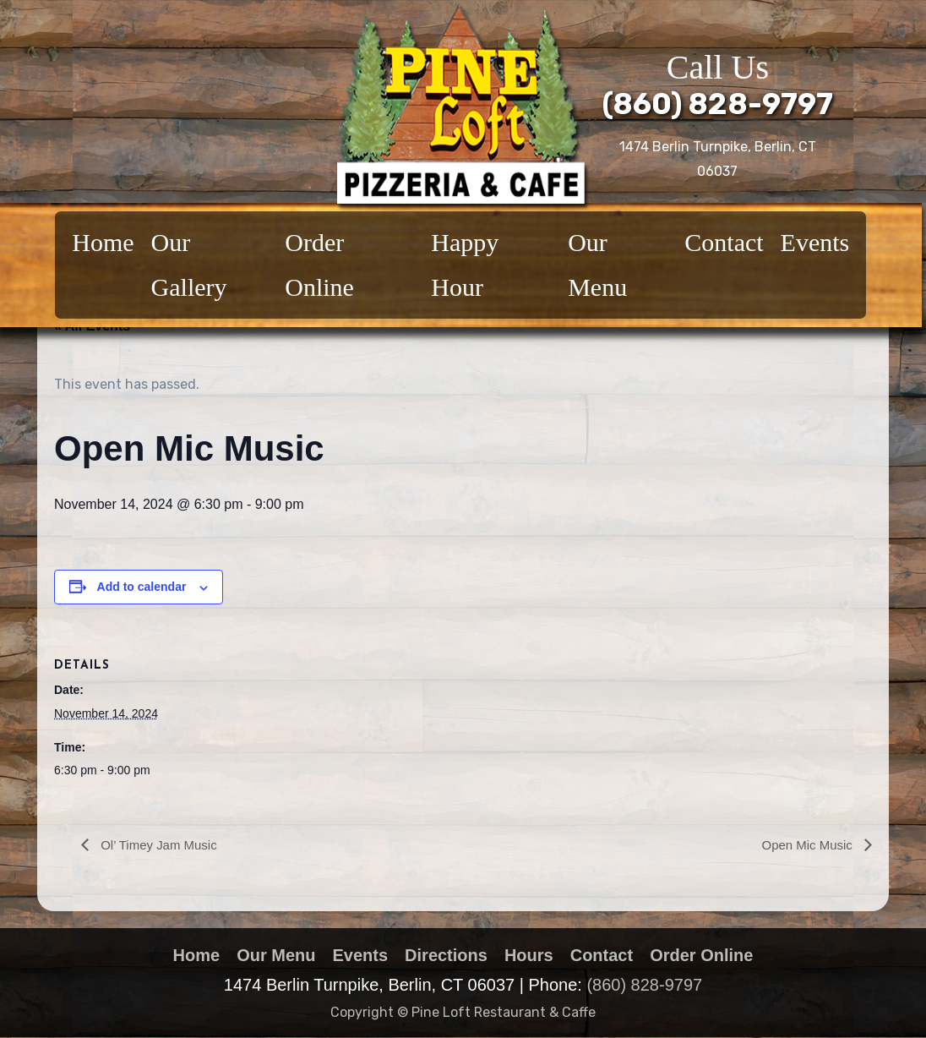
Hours (528, 955)
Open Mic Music (805, 845)
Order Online (319, 264)
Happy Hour (464, 264)
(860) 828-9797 (717, 104)
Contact (723, 242)
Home (102, 242)
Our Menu (597, 264)
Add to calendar (142, 586)
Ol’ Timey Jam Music (161, 845)
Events (815, 242)
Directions (446, 955)
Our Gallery (189, 264)
